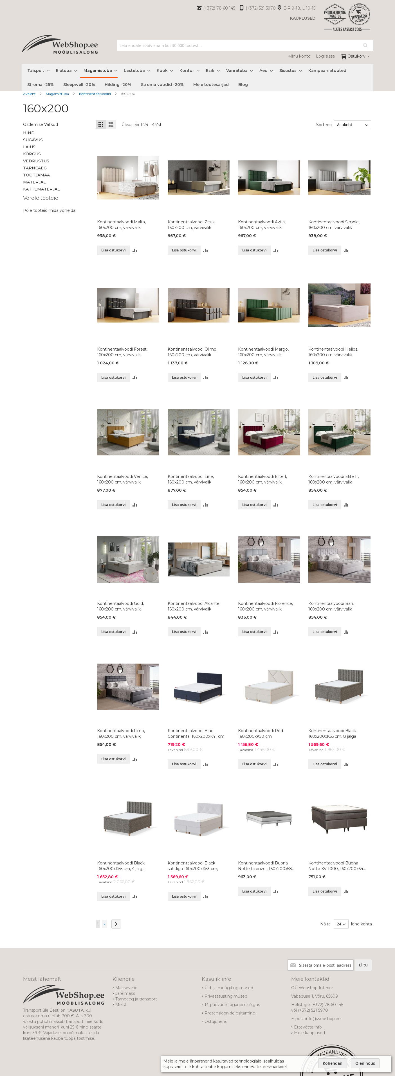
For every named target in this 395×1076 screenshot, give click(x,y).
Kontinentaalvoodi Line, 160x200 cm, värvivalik (191, 479)
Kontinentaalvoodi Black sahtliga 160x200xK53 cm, (193, 866)
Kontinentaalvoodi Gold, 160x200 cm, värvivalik (120, 606)
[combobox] (245, 45)
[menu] (197, 77)
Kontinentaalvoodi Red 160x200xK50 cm (260, 733)
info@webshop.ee (323, 1018)
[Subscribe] (363, 965)
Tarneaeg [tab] (35, 168)
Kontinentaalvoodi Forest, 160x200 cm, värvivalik (122, 352)
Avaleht (30, 94)
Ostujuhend (216, 1021)
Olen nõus (365, 1063)
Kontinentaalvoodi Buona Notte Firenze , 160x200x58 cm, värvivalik (265, 866)
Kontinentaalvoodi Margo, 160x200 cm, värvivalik (263, 352)
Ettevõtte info (308, 1027)
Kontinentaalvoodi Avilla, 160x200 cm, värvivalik (262, 224)
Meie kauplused (309, 1032)
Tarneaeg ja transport (136, 999)
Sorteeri (322, 124)
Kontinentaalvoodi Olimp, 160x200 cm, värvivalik (192, 352)
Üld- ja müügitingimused (229, 987)
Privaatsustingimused (226, 996)
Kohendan (332, 1063)
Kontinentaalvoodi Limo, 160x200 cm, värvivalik (121, 733)
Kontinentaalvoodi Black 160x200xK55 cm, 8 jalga (332, 733)
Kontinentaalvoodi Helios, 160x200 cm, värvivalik (333, 352)
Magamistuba (58, 94)
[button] (135, 250)
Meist (120, 1004)
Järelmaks (125, 993)
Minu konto (299, 56)
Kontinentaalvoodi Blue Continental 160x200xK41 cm (196, 733)
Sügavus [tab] (33, 139)
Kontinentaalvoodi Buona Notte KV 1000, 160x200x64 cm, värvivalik (335, 866)
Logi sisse (325, 56)
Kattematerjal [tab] (41, 189)
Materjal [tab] (34, 182)
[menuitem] (37, 70)
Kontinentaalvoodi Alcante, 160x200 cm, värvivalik (194, 606)
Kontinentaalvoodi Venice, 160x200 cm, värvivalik (122, 479)
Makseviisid (126, 987)
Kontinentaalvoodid (95, 94)
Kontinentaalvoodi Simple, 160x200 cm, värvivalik (334, 224)
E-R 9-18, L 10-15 (299, 8)
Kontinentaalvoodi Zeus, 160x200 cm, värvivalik (191, 224)
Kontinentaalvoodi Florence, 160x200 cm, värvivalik (265, 606)
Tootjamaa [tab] (36, 175)
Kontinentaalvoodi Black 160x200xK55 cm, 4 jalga (121, 866)
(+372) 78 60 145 (219, 8)
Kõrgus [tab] (32, 153)
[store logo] (60, 50)
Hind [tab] (29, 132)
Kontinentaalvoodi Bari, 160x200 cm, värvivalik (331, 606)
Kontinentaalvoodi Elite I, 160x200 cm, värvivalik (262, 479)
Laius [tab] (29, 146)
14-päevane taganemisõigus (232, 1004)
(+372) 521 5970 (261, 8)
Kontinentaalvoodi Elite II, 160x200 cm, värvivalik (333, 479)
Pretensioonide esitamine (230, 1013)
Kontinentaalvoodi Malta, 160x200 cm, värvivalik (121, 224)
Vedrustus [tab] (36, 161)
